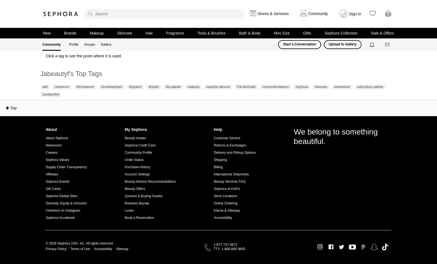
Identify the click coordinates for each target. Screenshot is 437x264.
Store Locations (225, 196)
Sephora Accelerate (60, 218)
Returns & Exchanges (230, 145)
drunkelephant (111, 87)
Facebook (330, 247)
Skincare (124, 33)
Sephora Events (57, 182)
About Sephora (57, 138)
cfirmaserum (85, 87)
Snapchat (374, 247)
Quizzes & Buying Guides (144, 196)
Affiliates (52, 174)
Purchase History (137, 167)
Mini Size (282, 33)
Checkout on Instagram (63, 210)
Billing (218, 167)
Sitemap (122, 249)
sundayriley (50, 94)
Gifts (307, 33)
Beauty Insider (135, 138)
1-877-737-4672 (225, 245)
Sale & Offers (382, 33)
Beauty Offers (135, 189)
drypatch (135, 87)
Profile (74, 45)
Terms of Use (80, 249)
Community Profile (138, 153)
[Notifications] (372, 44)
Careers (52, 153)
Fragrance (175, 33)
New (47, 33)
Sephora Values (57, 160)
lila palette (173, 87)
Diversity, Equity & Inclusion (66, 203)
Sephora (61, 14)
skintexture (342, 87)
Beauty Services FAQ (230, 182)
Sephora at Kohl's (227, 189)
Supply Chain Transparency (66, 167)
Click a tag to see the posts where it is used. (84, 56)
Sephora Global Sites (61, 196)
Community (51, 45)
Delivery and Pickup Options (235, 153)
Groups (89, 45)
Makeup (97, 33)
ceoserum (62, 87)
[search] (164, 14)
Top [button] (13, 108)
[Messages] (387, 45)
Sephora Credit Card (140, 145)
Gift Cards (53, 189)
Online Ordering (225, 203)
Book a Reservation (139, 218)
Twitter (341, 247)
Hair (149, 33)
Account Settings (137, 174)
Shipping (220, 160)
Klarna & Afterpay (227, 210)
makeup (194, 87)
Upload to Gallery (342, 44)
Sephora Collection (341, 33)
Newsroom (54, 145)
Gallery (106, 45)
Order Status (134, 160)
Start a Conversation (299, 44)
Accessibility (223, 218)
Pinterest (363, 247)
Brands (70, 33)
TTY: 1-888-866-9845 (229, 249)
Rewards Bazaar (137, 203)
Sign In (355, 14)
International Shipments (231, 174)
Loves (129, 210)
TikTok (385, 247)
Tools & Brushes (211, 33)
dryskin (154, 87)
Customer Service (227, 138)
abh (45, 87)
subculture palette (370, 87)
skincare (321, 87)
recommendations (275, 87)
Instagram (320, 247)
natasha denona (218, 87)
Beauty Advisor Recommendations (150, 182)
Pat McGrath (246, 87)
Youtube (352, 247)
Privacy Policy (56, 249)
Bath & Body (250, 33)
